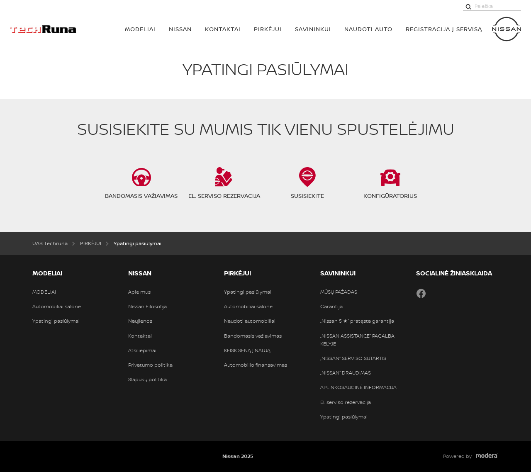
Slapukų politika (147, 379)
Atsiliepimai (142, 350)
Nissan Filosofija (147, 306)
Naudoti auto (368, 29)
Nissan (180, 29)
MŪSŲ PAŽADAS (338, 292)
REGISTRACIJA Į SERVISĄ (444, 29)
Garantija (331, 306)
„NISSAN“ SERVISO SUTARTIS (353, 358)
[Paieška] (468, 6)
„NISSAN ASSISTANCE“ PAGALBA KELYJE (357, 340)
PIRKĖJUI (268, 29)
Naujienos (140, 321)
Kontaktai (223, 29)
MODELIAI (140, 29)
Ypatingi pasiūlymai (56, 321)
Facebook (421, 293)
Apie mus (139, 292)
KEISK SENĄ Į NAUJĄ (247, 350)
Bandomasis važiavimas (253, 336)
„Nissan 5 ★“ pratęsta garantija (357, 321)
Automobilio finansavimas (255, 365)
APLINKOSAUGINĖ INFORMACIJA (358, 387)
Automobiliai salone (56, 306)
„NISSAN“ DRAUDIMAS (345, 373)
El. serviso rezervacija (345, 402)
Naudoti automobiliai (249, 321)
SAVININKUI (313, 29)
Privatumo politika (150, 365)
